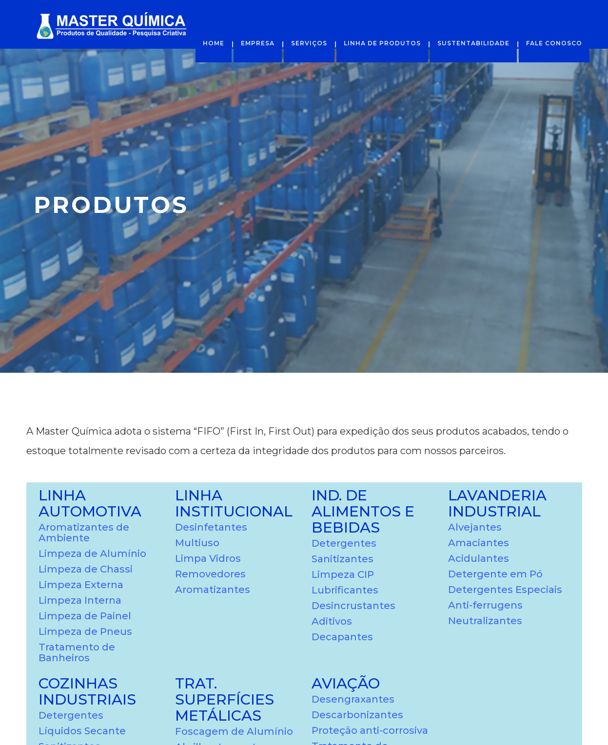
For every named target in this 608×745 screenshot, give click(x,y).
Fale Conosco (554, 43)
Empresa (258, 43)
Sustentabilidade (473, 43)
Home (213, 43)
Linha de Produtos (382, 43)
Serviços (309, 43)
